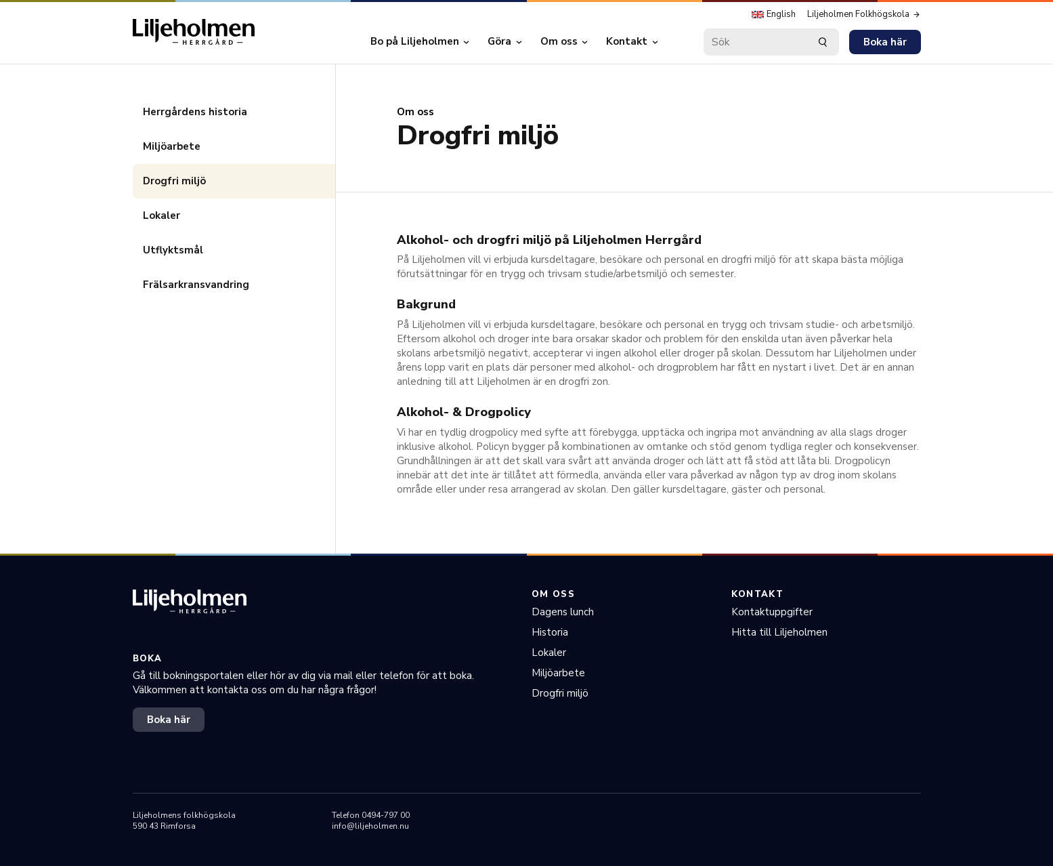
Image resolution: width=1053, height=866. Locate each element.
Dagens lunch (563, 612)
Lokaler (161, 215)
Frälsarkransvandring (196, 284)
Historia (550, 632)
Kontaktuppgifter (772, 612)
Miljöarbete (171, 146)
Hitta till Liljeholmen (779, 632)
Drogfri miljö (174, 181)
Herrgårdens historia (195, 112)
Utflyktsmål (173, 250)
